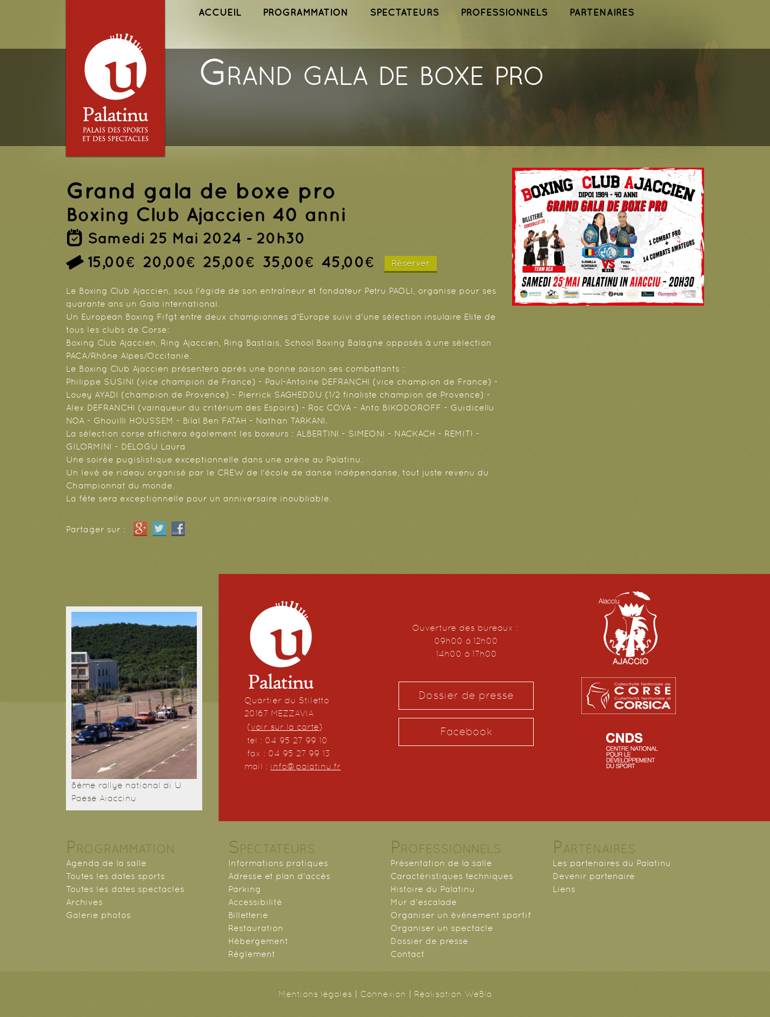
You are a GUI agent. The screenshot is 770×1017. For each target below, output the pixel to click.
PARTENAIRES (601, 12)
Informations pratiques (278, 863)
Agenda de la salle (106, 863)
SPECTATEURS (404, 12)
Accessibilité (255, 902)
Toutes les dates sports (115, 876)
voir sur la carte (285, 727)
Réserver (410, 263)
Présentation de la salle (441, 863)
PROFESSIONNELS (504, 12)
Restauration (255, 928)
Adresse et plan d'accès (279, 876)
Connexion (383, 994)
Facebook (466, 731)
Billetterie (248, 915)
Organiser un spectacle (441, 928)
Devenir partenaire (594, 876)
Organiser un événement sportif (460, 915)
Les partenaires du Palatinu (612, 863)
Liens (564, 889)
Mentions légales (315, 994)
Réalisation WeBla (453, 994)
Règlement (251, 954)
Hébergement (258, 941)
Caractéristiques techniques (451, 876)
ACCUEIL (219, 12)
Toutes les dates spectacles (125, 889)
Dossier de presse (466, 695)
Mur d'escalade (423, 902)
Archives (84, 902)
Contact (407, 954)
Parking (244, 889)
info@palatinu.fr (305, 766)
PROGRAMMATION (305, 12)
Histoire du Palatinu (432, 889)
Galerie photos (98, 915)
